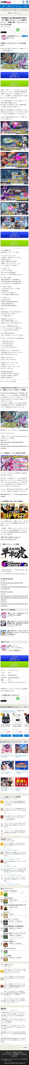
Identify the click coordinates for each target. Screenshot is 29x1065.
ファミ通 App (6, 2)
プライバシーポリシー (7, 1054)
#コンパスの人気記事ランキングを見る (9, 850)
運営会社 (20, 1052)
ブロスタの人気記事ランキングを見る (9, 866)
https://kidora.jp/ (23, 430)
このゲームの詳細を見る (14, 650)
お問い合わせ (9, 1052)
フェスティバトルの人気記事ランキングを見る (11, 884)
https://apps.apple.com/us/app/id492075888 (12, 582)
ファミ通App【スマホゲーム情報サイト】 (10, 9)
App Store (14, 75)
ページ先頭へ (25, 1047)
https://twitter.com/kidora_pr (13, 677)
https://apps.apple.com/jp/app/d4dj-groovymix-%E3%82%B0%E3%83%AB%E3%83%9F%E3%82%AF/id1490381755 (14, 597)
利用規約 (15, 1052)
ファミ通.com (23, 1054)
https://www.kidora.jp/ (12, 675)
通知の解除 (16, 1054)
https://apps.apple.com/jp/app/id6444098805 (12, 442)
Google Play (14, 83)
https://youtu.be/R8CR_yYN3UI (9, 539)
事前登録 (10, 13)
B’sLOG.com (14, 1055)
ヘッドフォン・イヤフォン (8, 710)
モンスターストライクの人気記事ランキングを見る (12, 875)
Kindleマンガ (20, 710)
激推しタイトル (17, 13)
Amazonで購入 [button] (6, 735)
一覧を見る (25, 707)
